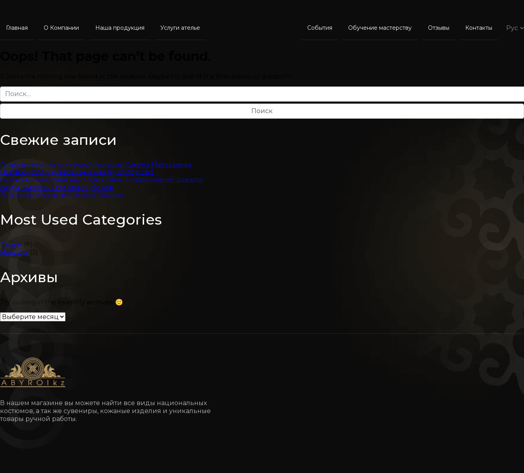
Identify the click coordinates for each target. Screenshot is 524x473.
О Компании (61, 27)
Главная (17, 27)
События (319, 27)
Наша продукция (119, 27)
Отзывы (438, 27)
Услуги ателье (180, 27)
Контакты (478, 27)
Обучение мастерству (380, 27)
